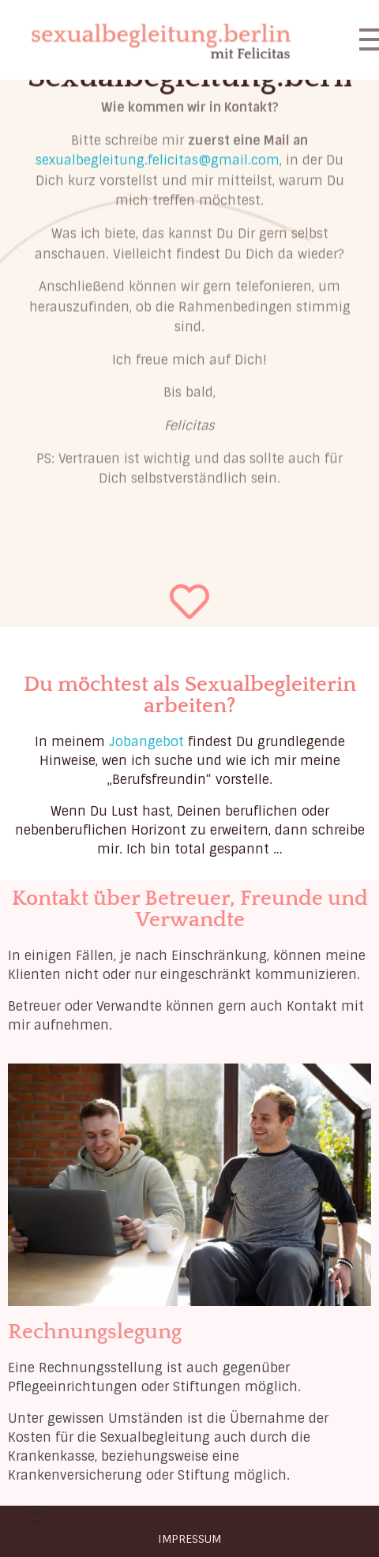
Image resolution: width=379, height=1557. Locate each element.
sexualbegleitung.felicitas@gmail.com (158, 119)
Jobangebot (146, 741)
